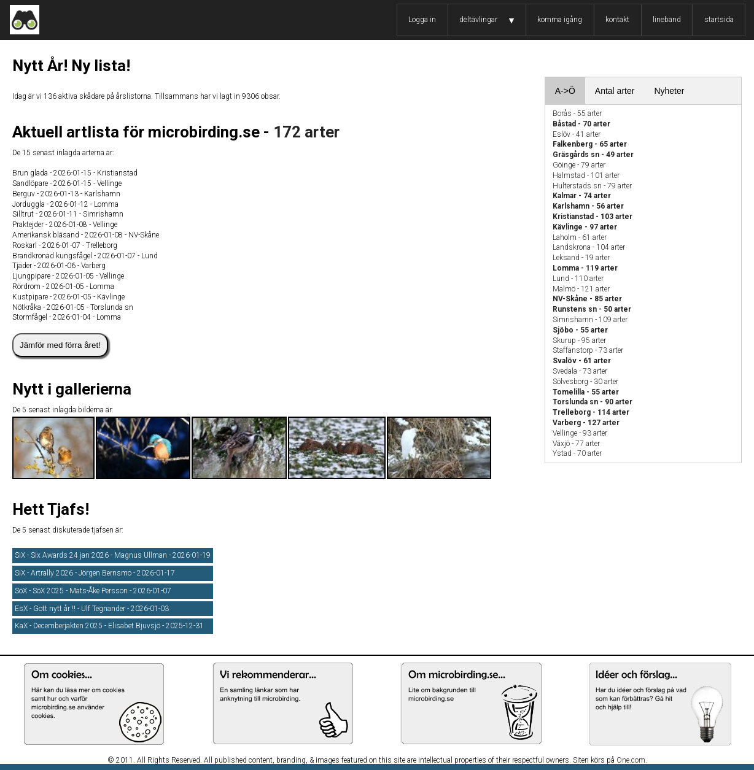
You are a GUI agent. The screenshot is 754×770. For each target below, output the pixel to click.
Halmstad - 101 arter (586, 175)
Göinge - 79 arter (579, 165)
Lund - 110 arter (578, 278)
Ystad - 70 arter (577, 453)
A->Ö (565, 91)
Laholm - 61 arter (580, 237)
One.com (630, 760)
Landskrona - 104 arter (589, 247)
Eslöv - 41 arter (576, 134)
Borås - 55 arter (577, 113)
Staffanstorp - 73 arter (588, 350)
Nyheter (669, 91)
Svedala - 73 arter (580, 371)
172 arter (306, 132)
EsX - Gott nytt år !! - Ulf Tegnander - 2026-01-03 (92, 608)
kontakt (617, 19)
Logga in (422, 19)
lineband (667, 19)
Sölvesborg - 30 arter (585, 381)
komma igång (559, 19)
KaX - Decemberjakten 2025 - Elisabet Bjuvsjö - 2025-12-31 (109, 626)
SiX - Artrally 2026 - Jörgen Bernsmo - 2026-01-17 (95, 573)
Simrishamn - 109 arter (590, 319)
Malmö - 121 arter (581, 289)
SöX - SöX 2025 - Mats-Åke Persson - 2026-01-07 (93, 591)
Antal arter (615, 91)
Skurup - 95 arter (579, 340)
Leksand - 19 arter (581, 257)
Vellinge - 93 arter (580, 433)
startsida (719, 19)
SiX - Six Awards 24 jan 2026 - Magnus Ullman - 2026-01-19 (113, 555)
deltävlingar (478, 19)
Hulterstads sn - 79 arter (592, 186)
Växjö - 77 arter (576, 443)
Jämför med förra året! (60, 345)
